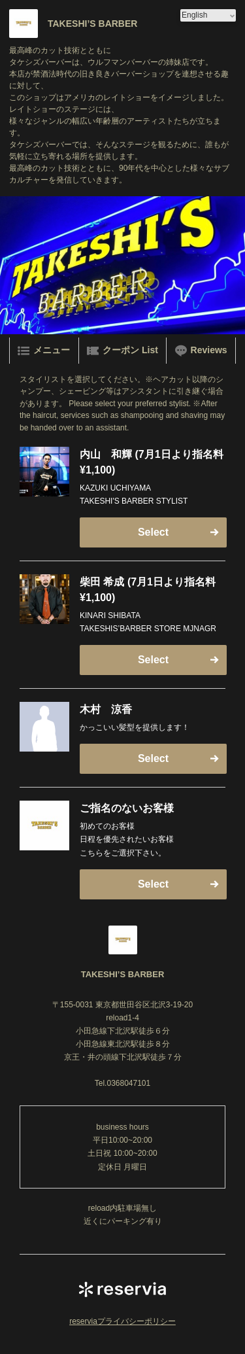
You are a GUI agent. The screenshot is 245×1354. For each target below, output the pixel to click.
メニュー (44, 350)
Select (153, 532)
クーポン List (122, 350)
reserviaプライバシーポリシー (122, 1321)
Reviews (201, 350)
